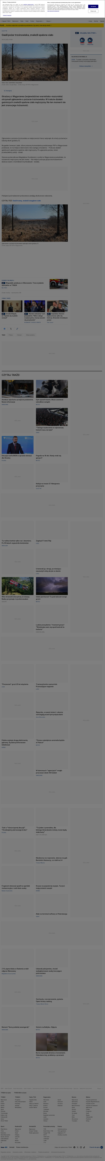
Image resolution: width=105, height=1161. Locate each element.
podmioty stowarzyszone (28, 4)
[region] (52, 9)
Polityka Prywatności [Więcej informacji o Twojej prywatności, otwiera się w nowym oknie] (7, 15)
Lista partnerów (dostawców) (53, 10)
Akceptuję (93, 6)
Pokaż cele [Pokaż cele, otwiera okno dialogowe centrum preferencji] (93, 11)
